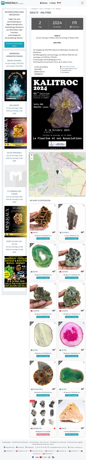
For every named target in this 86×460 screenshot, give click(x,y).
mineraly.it (50, 451)
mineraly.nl (74, 451)
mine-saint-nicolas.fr (68, 66)
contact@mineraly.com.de (58, 447)
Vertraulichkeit (34, 442)
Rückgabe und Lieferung (58, 442)
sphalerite (36, 428)
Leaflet (66, 196)
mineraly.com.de (36, 451)
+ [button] (31, 155)
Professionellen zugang (75, 442)
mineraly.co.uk (22, 451)
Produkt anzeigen (43, 238)
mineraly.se (48, 453)
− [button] (31, 158)
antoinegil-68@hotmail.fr (69, 68)
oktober (48, 8)
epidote (63, 271)
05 (53, 8)
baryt (34, 232)
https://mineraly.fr (76, 447)
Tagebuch (34, 8)
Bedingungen (6, 442)
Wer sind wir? (44, 442)
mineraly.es (62, 451)
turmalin (64, 232)
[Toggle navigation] (82, 3)
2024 (41, 8)
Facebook (20, 447)
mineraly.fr (9, 451)
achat (34, 271)
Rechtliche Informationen (20, 442)
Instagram (29, 447)
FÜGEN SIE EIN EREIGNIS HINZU (14, 45)
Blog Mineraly (9, 447)
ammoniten (37, 389)
